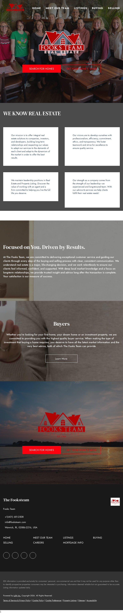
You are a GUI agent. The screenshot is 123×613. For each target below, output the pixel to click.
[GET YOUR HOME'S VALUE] (81, 69)
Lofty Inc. (17, 595)
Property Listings (70, 600)
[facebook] (6, 555)
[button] (15, 8)
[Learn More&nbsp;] (61, 359)
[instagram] (24, 555)
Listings (80, 8)
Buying (97, 8)
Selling (114, 8)
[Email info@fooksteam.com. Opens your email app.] (14, 522)
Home (36, 8)
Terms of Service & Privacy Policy (17, 600)
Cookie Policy (38, 600)
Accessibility (92, 600)
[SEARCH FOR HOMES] (41, 69)
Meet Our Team (57, 8)
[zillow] (15, 555)
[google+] (33, 555)
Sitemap (81, 600)
